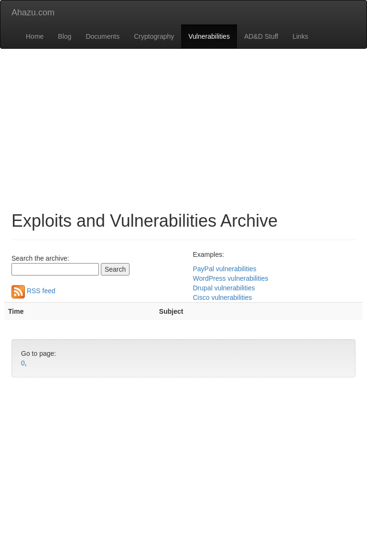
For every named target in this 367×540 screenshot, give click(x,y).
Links (300, 36)
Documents (102, 36)
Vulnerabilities (209, 36)
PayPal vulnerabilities (225, 269)
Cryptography (154, 36)
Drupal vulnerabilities (224, 288)
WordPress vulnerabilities (231, 278)
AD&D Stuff (261, 36)
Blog (64, 36)
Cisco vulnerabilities (222, 297)
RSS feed (33, 291)
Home (34, 36)
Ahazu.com (32, 12)
